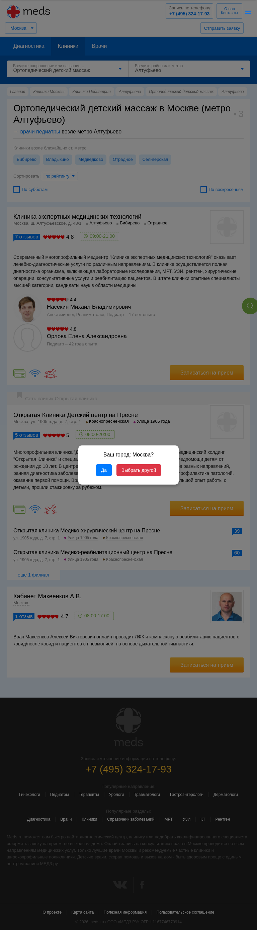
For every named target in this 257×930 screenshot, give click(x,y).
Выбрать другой (138, 470)
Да (104, 470)
